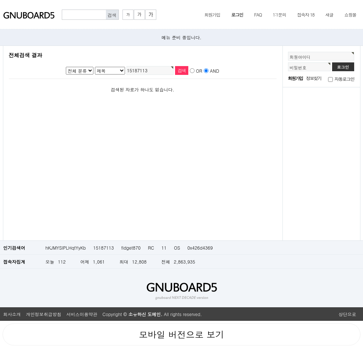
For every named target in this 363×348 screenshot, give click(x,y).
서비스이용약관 (82, 314)
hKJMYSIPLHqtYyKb (66, 247)
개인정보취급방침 (43, 314)
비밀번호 (298, 67)
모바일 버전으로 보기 (181, 334)
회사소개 (12, 314)
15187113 (103, 247)
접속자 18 (305, 14)
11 (164, 247)
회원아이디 (300, 57)
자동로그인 (345, 79)
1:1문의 (279, 14)
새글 (329, 14)
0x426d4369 (200, 247)
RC (151, 247)
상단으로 (347, 314)
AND (214, 71)
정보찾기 (313, 78)
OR (199, 71)
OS (177, 247)
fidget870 (130, 247)
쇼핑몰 (350, 14)
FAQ (258, 14)
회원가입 (212, 14)
